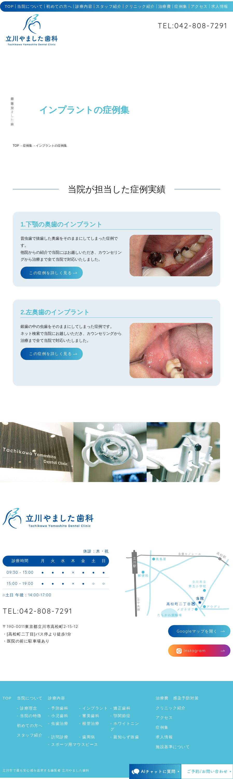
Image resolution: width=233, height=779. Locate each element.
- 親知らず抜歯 (124, 738)
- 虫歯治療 (58, 724)
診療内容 (83, 6)
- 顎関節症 (120, 717)
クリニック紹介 (140, 6)
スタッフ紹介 (108, 6)
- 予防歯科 (58, 709)
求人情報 (219, 6)
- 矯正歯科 (120, 709)
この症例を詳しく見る (50, 273)
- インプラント (93, 709)
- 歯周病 (87, 738)
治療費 (164, 6)
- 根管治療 (89, 724)
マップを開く (197, 631)
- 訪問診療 (58, 738)
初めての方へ (59, 6)
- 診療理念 (27, 709)
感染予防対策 (186, 699)
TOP (9, 6)
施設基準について (173, 748)
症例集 (180, 6)
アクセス (199, 6)
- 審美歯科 (89, 717)
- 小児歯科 (58, 717)
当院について (30, 6)
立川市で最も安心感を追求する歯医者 (32, 772)
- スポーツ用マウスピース (73, 745)
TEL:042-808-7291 (193, 25)
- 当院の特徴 (29, 717)
